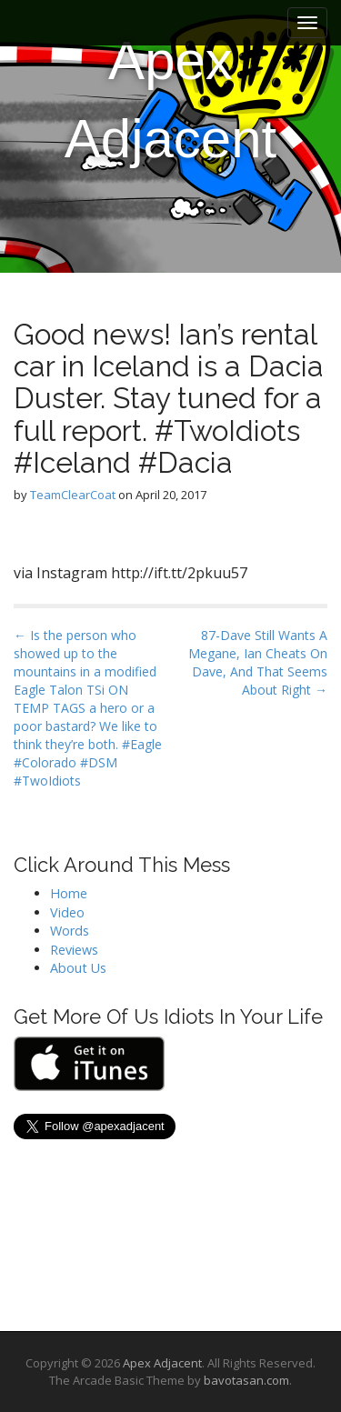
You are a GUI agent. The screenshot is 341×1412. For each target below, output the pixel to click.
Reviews (74, 949)
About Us (78, 967)
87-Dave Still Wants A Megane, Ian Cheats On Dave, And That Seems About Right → (257, 662)
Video (67, 912)
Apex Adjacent (171, 99)
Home (68, 893)
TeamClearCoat (72, 494)
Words (69, 930)
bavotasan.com (246, 1380)
